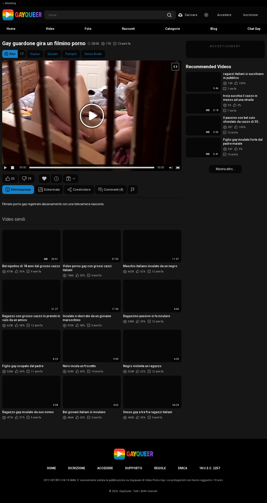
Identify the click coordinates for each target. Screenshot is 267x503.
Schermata (49, 189)
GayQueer (125, 491)
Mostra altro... (225, 169)
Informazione (18, 189)
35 (9, 178)
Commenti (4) (110, 189)
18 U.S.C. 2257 (209, 468)
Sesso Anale (93, 54)
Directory (9, 3)
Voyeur (35, 54)
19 (26, 178)
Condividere (79, 189)
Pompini (71, 54)
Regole (160, 468)
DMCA (182, 468)
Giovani (53, 54)
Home (51, 468)
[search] (169, 15)
